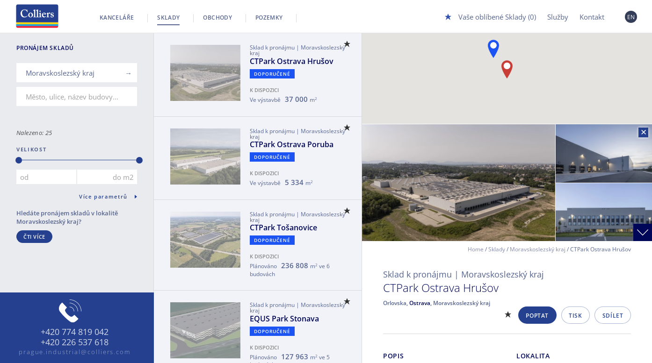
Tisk (575, 316)
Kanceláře (117, 17)
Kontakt (592, 16)
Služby (557, 16)
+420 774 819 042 (75, 332)
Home (476, 249)
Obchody (217, 17)
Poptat (537, 316)
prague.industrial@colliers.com (75, 352)
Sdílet (612, 316)
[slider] (18, 160)
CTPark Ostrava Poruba (291, 144)
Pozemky (269, 17)
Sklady (168, 17)
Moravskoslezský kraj (537, 249)
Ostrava (419, 303)
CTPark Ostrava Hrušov (291, 61)
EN (631, 17)
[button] (493, 49)
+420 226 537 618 (75, 342)
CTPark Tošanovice (283, 227)
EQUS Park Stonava (284, 318)
